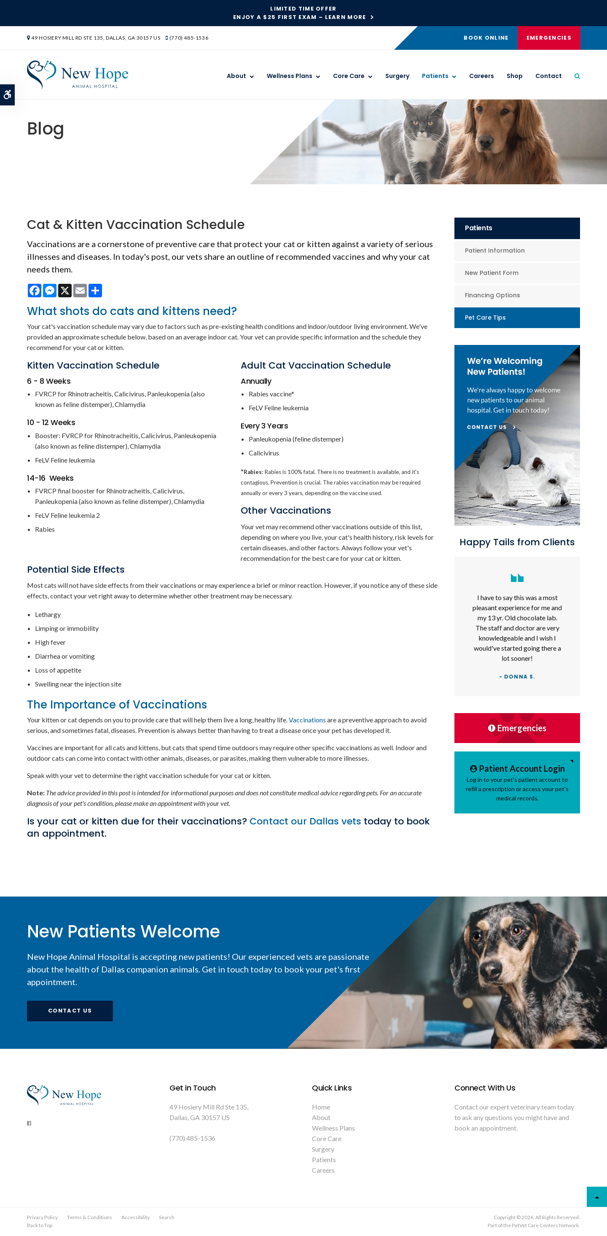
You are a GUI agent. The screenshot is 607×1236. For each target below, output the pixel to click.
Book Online (485, 38)
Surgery (397, 76)
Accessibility (135, 1217)
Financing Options (492, 295)
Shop (515, 76)
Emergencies (548, 38)
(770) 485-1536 (188, 38)
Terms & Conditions (89, 1217)
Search (167, 1217)
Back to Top (39, 1225)
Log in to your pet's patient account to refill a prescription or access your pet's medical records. (517, 782)
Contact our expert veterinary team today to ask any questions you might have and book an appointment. (514, 1117)
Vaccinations (307, 720)
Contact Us (70, 1011)
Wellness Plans (289, 76)
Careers (481, 76)
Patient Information (495, 250)
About (236, 76)
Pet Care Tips (485, 317)
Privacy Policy (42, 1217)
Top (597, 1197)
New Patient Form (491, 273)
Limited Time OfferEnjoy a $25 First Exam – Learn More (299, 13)
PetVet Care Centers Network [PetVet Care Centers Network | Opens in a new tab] (545, 1225)
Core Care (349, 76)
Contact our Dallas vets (307, 821)
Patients (435, 76)
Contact (548, 76)
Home (321, 1107)
